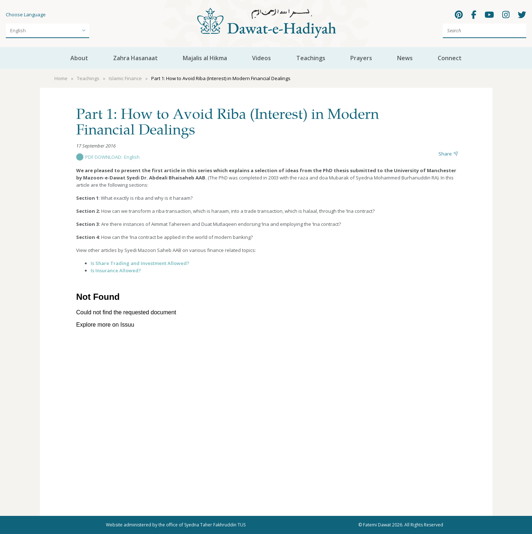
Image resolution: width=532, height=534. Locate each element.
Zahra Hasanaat (135, 58)
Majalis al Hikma (205, 58)
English (132, 157)
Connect (450, 58)
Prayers (361, 58)
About (79, 58)
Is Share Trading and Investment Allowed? (140, 263)
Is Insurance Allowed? (116, 270)
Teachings (310, 58)
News (405, 58)
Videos (261, 58)
